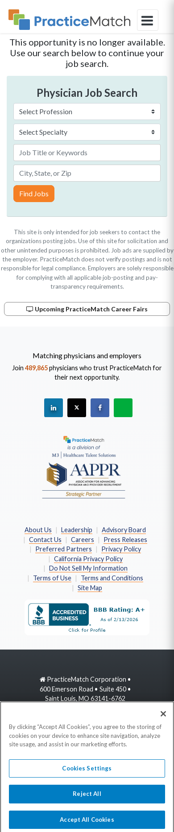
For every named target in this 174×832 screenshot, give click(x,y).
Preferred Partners (63, 549)
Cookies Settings (87, 771)
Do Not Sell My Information (88, 568)
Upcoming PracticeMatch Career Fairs (87, 309)
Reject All (87, 797)
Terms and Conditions (112, 578)
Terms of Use (52, 578)
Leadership (76, 530)
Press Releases (125, 539)
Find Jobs (34, 193)
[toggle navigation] (147, 20)
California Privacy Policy (88, 559)
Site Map (90, 588)
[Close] (163, 717)
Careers (82, 539)
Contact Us (45, 539)
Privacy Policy (121, 549)
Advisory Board (124, 530)
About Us (38, 530)
